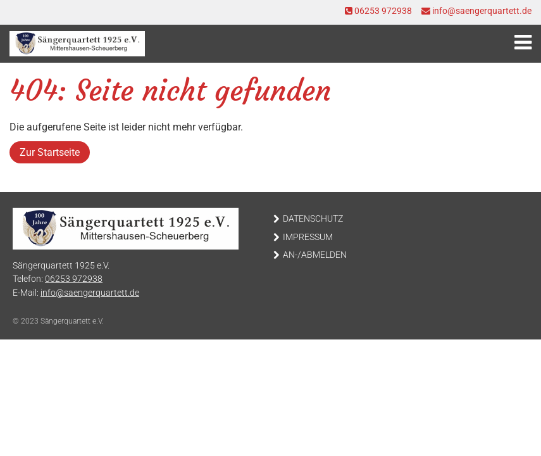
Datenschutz (313, 218)
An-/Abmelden (315, 255)
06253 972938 (378, 11)
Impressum (308, 237)
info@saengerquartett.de (476, 11)
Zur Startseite (50, 152)
